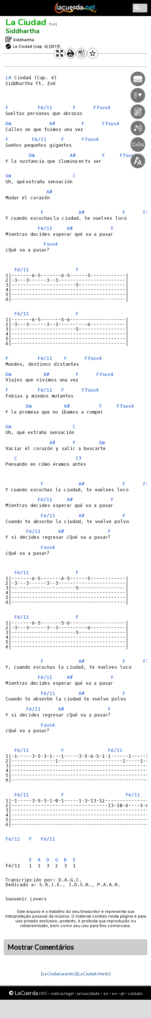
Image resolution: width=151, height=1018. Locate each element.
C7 (79, 458)
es (105, 993)
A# (52, 123)
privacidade (88, 993)
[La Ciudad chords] (93, 973)
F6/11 (45, 107)
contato (135, 993)
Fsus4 (51, 244)
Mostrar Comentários (40, 947)
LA (8, 77)
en (114, 993)
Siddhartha (22, 31)
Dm (8, 123)
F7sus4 (93, 358)
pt (122, 993)
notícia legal (62, 993)
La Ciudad (25, 22)
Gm (8, 176)
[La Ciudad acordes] (59, 973)
